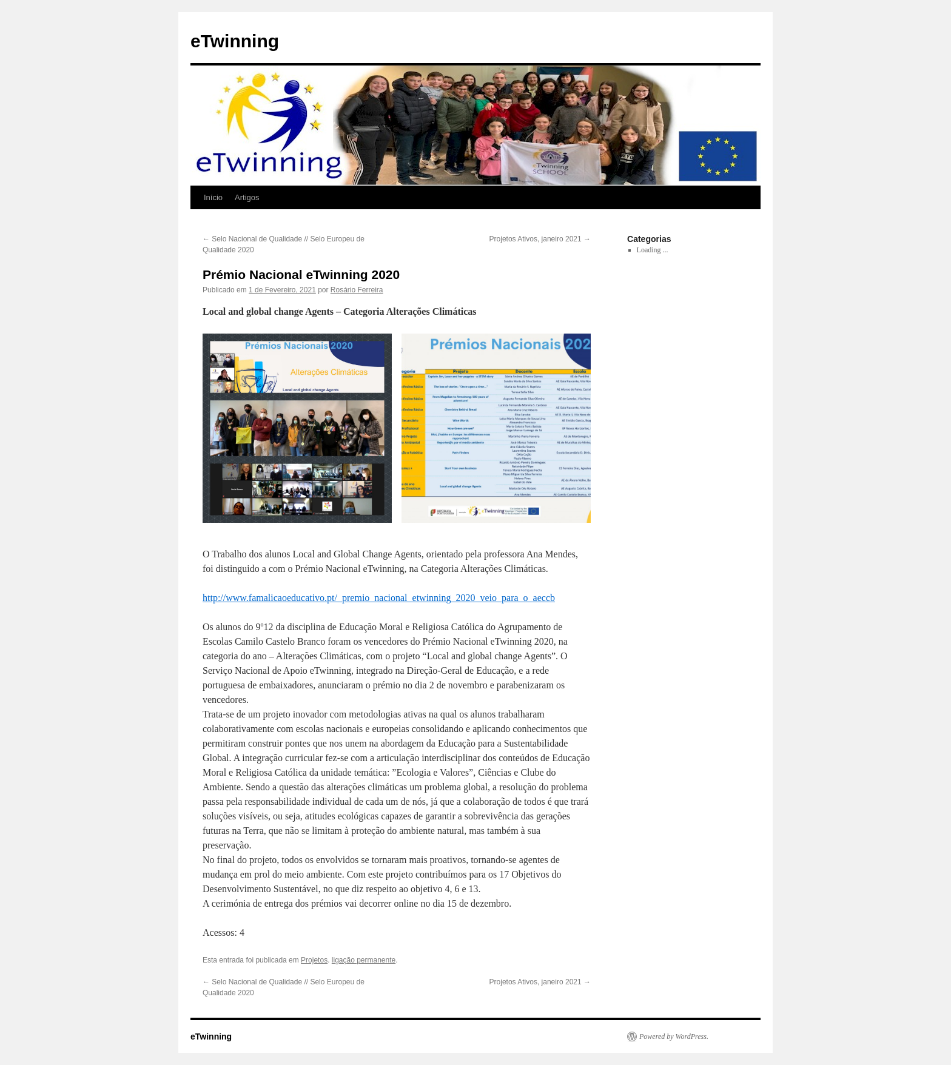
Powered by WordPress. (673, 1036)
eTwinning (234, 41)
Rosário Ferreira (357, 290)
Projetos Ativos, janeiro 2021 (540, 239)
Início (213, 197)
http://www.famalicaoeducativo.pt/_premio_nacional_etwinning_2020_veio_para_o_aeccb (379, 598)
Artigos (247, 197)
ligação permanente (363, 960)
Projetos (314, 960)
